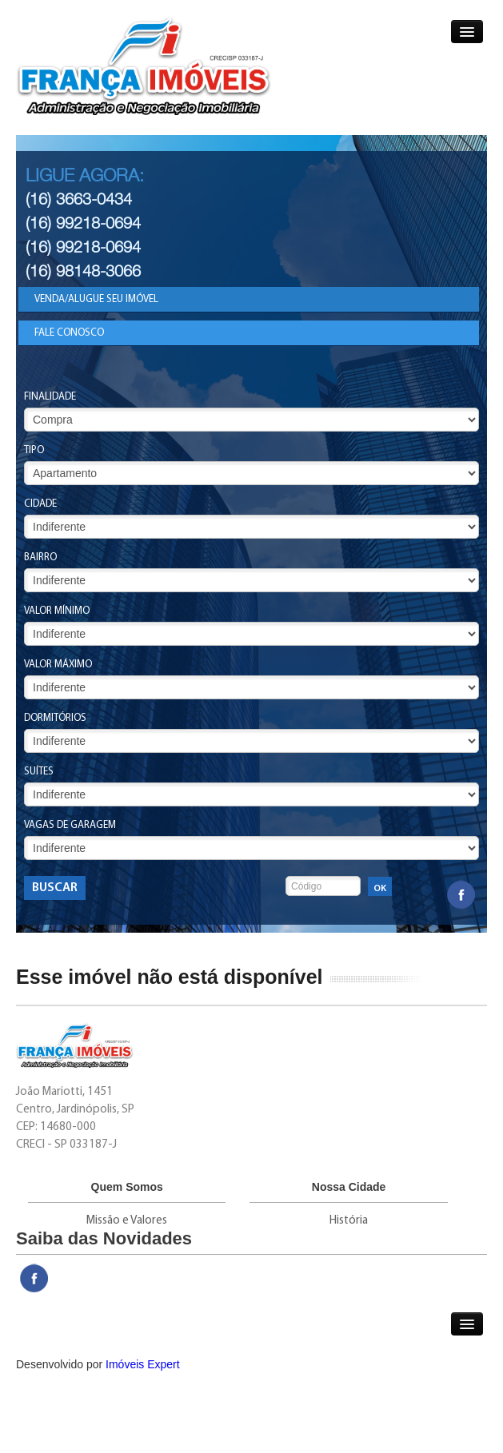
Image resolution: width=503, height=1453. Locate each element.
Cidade (40, 504)
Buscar (55, 888)
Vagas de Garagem (70, 825)
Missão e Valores (126, 1221)
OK (379, 889)
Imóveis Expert (143, 1364)
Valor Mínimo (57, 611)
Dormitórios (55, 718)
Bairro (40, 557)
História (348, 1221)
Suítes (39, 771)
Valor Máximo (58, 664)
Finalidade (50, 397)
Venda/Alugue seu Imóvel (96, 299)
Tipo (34, 450)
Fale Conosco (69, 333)
